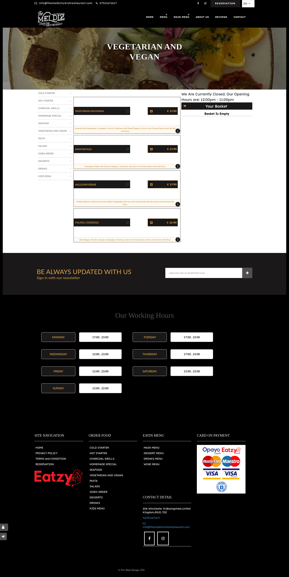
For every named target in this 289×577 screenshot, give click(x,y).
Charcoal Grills (48, 108)
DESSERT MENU (154, 453)
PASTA (94, 480)
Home (150, 17)
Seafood (43, 123)
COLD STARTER (99, 447)
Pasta (41, 138)
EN (246, 3)
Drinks (42, 168)
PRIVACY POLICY (46, 453)
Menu (163, 17)
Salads (42, 146)
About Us (202, 17)
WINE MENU (152, 464)
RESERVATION (44, 464)
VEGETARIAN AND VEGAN (106, 475)
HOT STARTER (98, 453)
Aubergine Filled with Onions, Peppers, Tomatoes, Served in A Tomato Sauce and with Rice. (131, 166)
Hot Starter (45, 100)
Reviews (221, 17)
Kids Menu (44, 176)
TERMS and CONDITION (50, 458)
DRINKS (95, 503)
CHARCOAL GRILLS (102, 458)
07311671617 (108, 3)
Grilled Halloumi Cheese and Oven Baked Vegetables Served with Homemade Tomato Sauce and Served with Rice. (127, 203)
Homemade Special (50, 115)
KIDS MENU (97, 508)
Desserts (43, 161)
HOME (39, 447)
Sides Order (45, 153)
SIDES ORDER (98, 492)
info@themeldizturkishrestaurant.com (65, 3)
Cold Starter (46, 93)
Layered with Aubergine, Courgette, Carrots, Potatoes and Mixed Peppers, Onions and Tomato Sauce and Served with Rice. (126, 130)
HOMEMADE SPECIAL (103, 464)
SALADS (95, 486)
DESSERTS (96, 497)
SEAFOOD (96, 469)
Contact (240, 17)
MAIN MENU (181, 17)
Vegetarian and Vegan (52, 131)
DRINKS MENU (153, 458)
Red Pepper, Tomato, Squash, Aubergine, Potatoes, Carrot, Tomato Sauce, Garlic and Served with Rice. (128, 239)
